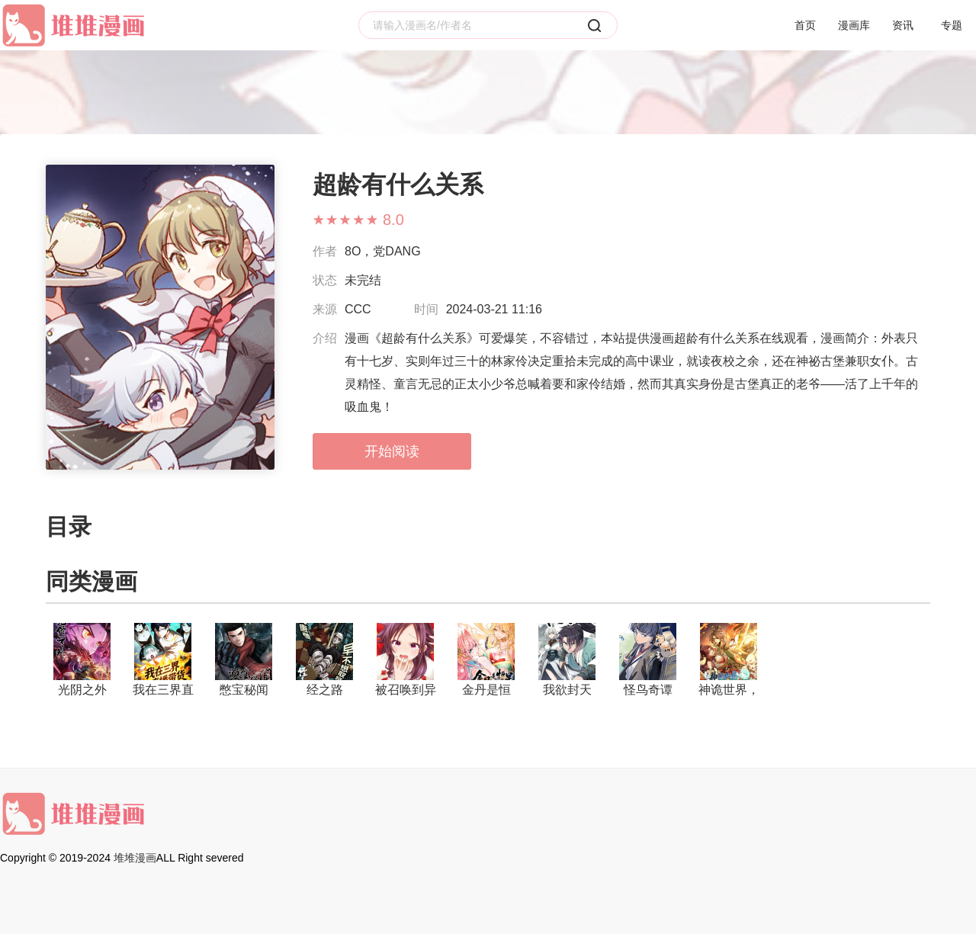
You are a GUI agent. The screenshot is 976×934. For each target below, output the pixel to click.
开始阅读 (391, 451)
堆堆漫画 (135, 858)
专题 (951, 25)
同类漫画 (91, 581)
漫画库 (854, 25)
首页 (805, 25)
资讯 (902, 25)
